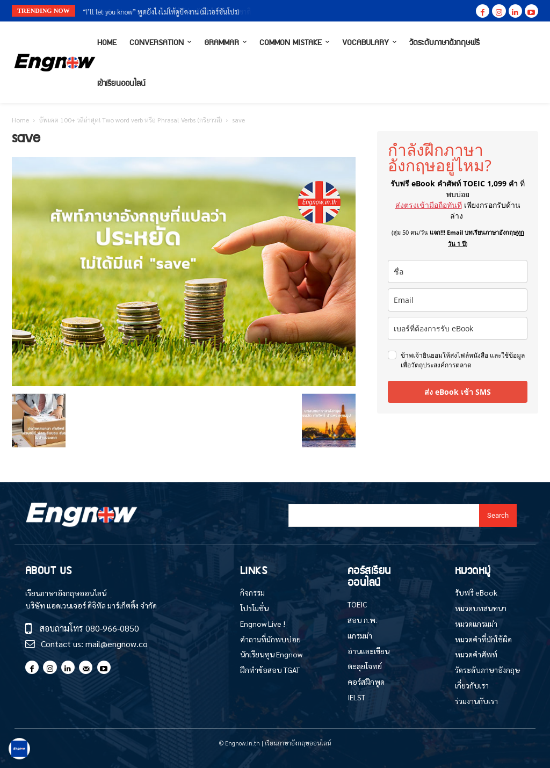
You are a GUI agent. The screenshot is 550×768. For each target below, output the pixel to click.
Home (20, 119)
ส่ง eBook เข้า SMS (457, 392)
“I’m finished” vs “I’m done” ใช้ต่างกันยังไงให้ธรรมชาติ (164, 11)
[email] (457, 299)
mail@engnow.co (116, 643)
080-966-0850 (112, 628)
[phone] (457, 328)
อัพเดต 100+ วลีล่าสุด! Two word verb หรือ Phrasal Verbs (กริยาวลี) (130, 119)
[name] (457, 271)
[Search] (498, 515)
